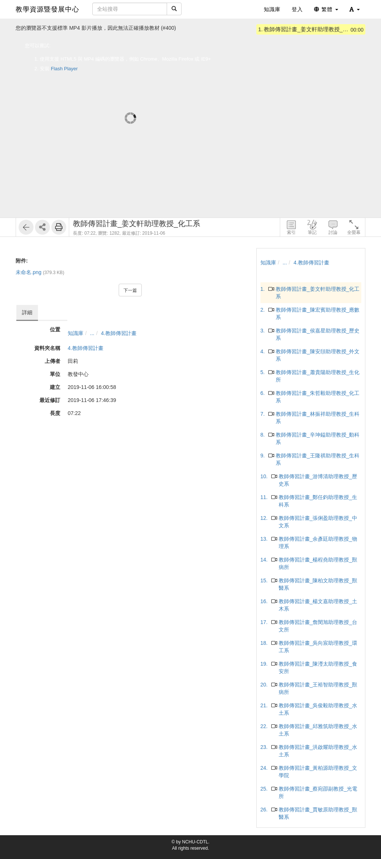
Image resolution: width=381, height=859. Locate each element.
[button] (354, 9)
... (92, 333)
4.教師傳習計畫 (119, 333)
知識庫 (75, 333)
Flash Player (64, 68)
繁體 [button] (326, 9)
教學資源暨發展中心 (47, 9)
